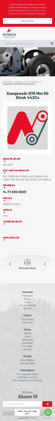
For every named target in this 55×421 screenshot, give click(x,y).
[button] (8, 264)
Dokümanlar (27, 343)
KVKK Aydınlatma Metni (27, 374)
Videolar (27, 349)
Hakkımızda (27, 295)
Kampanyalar (27, 339)
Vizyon (27, 302)
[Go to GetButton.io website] (48, 418)
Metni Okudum (27, 21)
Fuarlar (27, 336)
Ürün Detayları (32, 82)
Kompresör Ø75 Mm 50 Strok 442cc (19, 84)
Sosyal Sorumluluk (27, 305)
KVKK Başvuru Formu (27, 377)
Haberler (28, 333)
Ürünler (19, 82)
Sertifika (27, 308)
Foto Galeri (27, 346)
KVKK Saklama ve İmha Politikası (27, 380)
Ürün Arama (27, 322)
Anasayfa (7, 82)
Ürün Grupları (28, 319)
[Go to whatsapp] (48, 412)
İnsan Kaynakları (27, 363)
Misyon (27, 299)
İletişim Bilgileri (27, 360)
